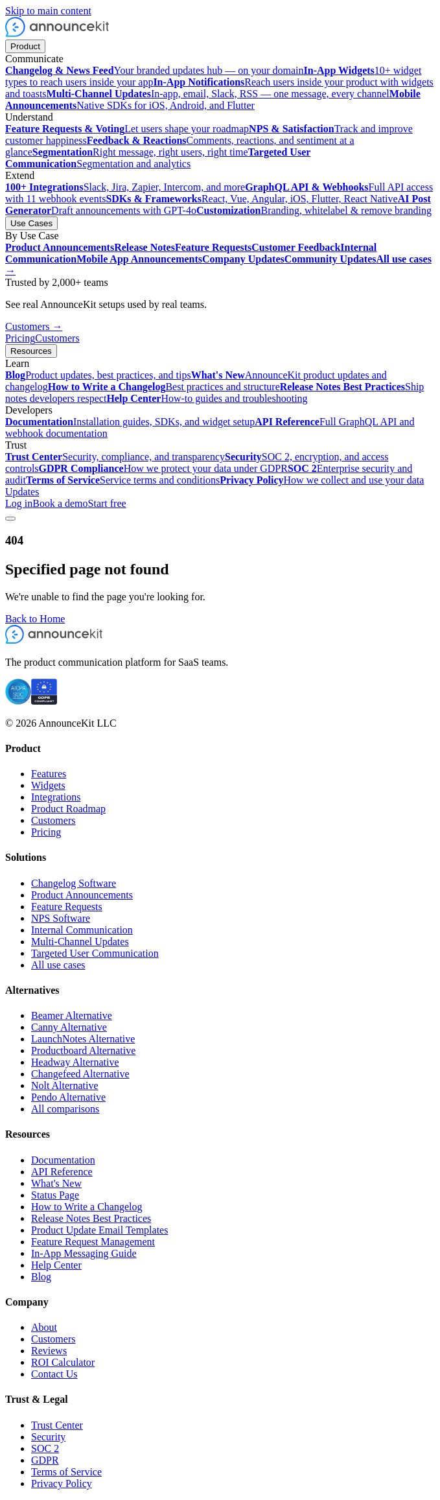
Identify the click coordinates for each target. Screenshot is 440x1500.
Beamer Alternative (71, 1015)
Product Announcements (82, 894)
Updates (22, 491)
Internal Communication (82, 929)
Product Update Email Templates (99, 1230)
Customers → (33, 326)
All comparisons (65, 1108)
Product (25, 46)
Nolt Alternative (64, 1085)
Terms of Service (66, 1471)
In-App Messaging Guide (84, 1253)
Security (48, 1436)
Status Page (55, 1195)
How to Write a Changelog (86, 1206)
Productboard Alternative (83, 1050)
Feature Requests (66, 906)
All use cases (58, 964)
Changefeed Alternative (80, 1073)
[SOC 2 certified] (18, 701)
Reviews (49, 1350)
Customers (57, 338)
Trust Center (57, 1425)
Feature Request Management (93, 1241)
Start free (107, 503)
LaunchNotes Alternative (83, 1038)
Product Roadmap (68, 808)
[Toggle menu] (10, 519)
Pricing (20, 338)
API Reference (62, 1171)
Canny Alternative (69, 1027)
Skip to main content (48, 10)
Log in (18, 503)
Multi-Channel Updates (80, 941)
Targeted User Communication (95, 953)
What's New (56, 1183)
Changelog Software (73, 883)
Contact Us (54, 1373)
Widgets (48, 785)
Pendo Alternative (68, 1097)
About (44, 1327)
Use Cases (31, 223)
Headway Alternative (75, 1062)
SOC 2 (45, 1448)
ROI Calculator (63, 1362)
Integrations (55, 797)
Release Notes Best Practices (91, 1218)
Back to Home (35, 618)
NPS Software (60, 918)
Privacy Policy (61, 1483)
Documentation (63, 1160)
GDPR (45, 1460)
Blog (41, 1276)
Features (48, 773)
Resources (31, 351)
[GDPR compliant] (44, 701)
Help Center (56, 1265)
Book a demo (59, 503)
